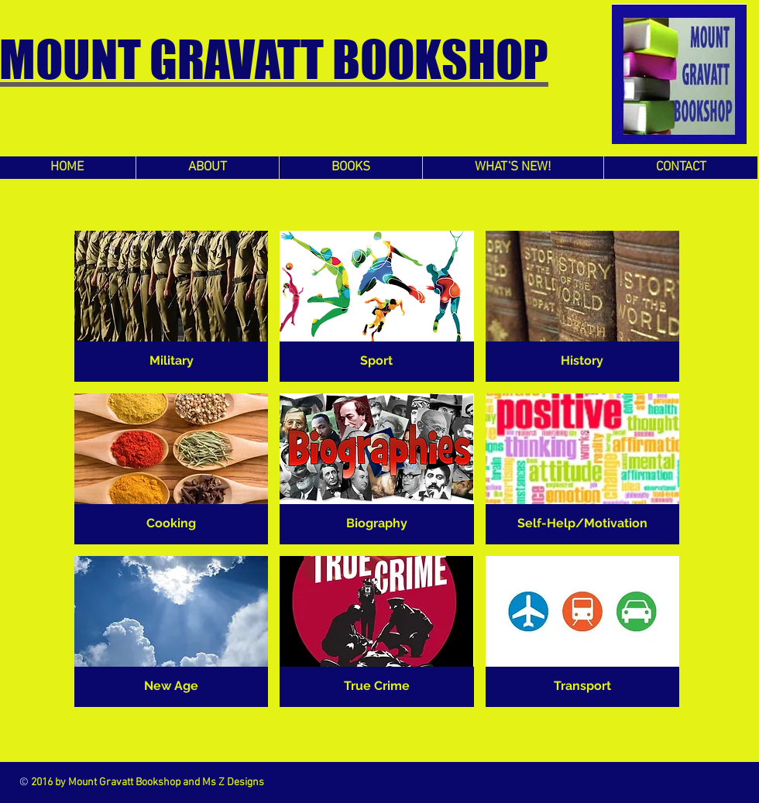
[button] (171, 306)
